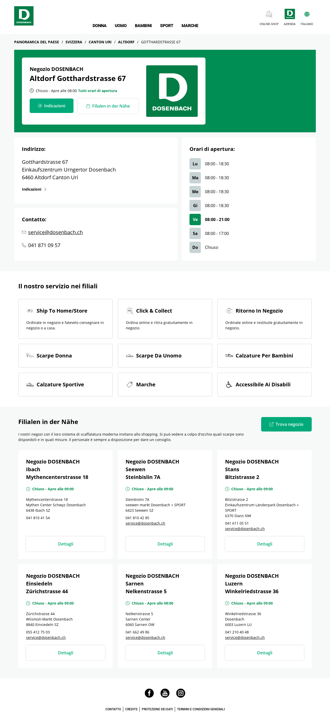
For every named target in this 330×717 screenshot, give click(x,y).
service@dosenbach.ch (55, 232)
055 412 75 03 (38, 632)
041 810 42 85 (137, 517)
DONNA (99, 26)
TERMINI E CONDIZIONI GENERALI (201, 709)
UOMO (121, 26)
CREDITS (131, 709)
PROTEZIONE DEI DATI (157, 709)
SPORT (166, 26)
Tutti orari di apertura (97, 90)
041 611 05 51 (237, 523)
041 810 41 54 (38, 517)
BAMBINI (143, 26)
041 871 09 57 (44, 245)
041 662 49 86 (137, 632)
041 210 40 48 (237, 632)
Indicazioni (32, 189)
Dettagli (65, 544)
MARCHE (190, 26)
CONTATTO (113, 709)
